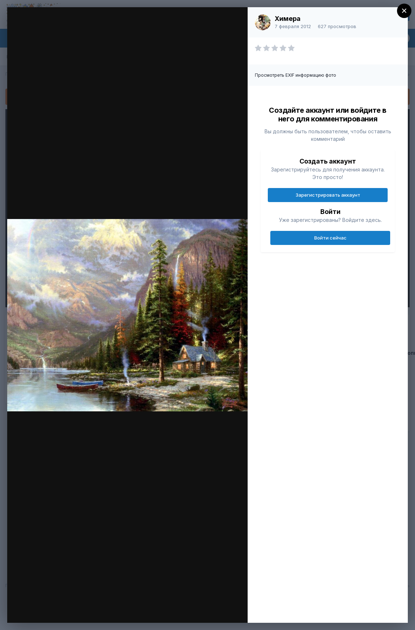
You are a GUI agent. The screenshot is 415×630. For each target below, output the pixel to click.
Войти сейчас (330, 238)
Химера (288, 18)
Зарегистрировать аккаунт (328, 195)
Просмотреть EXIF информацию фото (295, 75)
